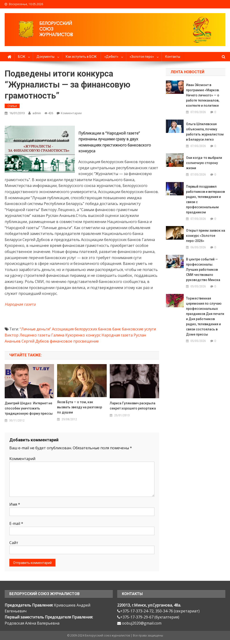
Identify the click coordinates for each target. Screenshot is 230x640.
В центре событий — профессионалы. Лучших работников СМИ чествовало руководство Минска (203, 269)
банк (116, 329)
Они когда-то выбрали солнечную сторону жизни (204, 163)
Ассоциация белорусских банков (81, 329)
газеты (44, 335)
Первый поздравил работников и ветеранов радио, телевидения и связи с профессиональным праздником (205, 199)
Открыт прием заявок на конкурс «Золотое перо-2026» (205, 236)
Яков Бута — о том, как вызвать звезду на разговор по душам (79, 407)
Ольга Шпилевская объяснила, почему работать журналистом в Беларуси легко (205, 131)
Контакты (172, 57)
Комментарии (71, 113)
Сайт (13, 542)
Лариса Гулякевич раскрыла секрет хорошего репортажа (133, 405)
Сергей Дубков (35, 341)
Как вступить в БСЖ (81, 57)
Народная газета (20, 304)
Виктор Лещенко (21, 335)
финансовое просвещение (74, 341)
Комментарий (22, 458)
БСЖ (21, 57)
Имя (14, 504)
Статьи (12, 106)
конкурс (93, 335)
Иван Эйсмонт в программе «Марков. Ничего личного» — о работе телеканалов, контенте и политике (203, 95)
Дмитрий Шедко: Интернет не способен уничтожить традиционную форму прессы (29, 408)
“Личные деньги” (35, 329)
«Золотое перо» (142, 57)
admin (37, 113)
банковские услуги (139, 329)
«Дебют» (111, 57)
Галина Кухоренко (68, 335)
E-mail (16, 523)
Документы (46, 57)
